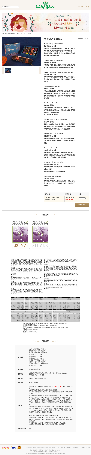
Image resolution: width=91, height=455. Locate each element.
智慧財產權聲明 (53, 451)
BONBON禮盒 (10, 33)
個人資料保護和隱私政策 (40, 451)
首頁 (3, 33)
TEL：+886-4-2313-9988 (69, 447)
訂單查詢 (80, 6)
